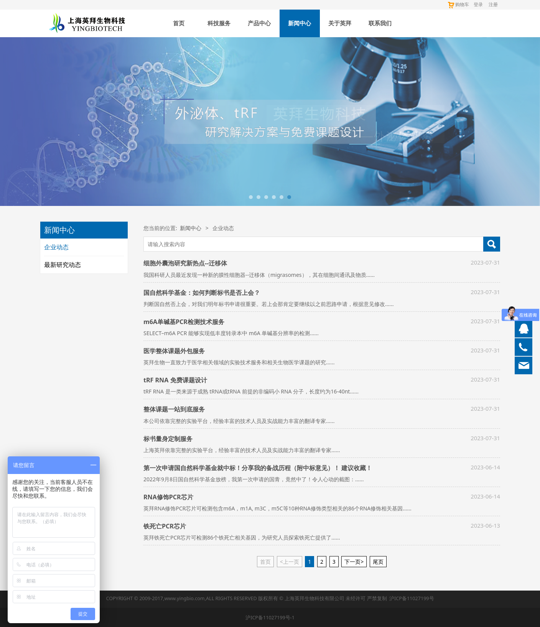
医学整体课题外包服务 (174, 351)
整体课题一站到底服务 (174, 409)
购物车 (458, 4)
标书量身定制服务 (168, 438)
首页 (178, 23)
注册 (493, 4)
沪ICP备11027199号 (411, 598)
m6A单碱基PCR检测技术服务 (183, 322)
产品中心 (259, 23)
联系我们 (380, 23)
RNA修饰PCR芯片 (168, 497)
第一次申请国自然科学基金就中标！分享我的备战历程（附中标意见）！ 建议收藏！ (257, 468)
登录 (478, 4)
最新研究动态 (62, 264)
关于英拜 (339, 23)
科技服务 (218, 23)
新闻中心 (299, 23)
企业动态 (56, 247)
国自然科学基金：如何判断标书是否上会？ (201, 292)
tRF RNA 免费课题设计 (175, 380)
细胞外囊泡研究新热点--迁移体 (185, 263)
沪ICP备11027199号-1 (270, 617)
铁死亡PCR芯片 (164, 526)
